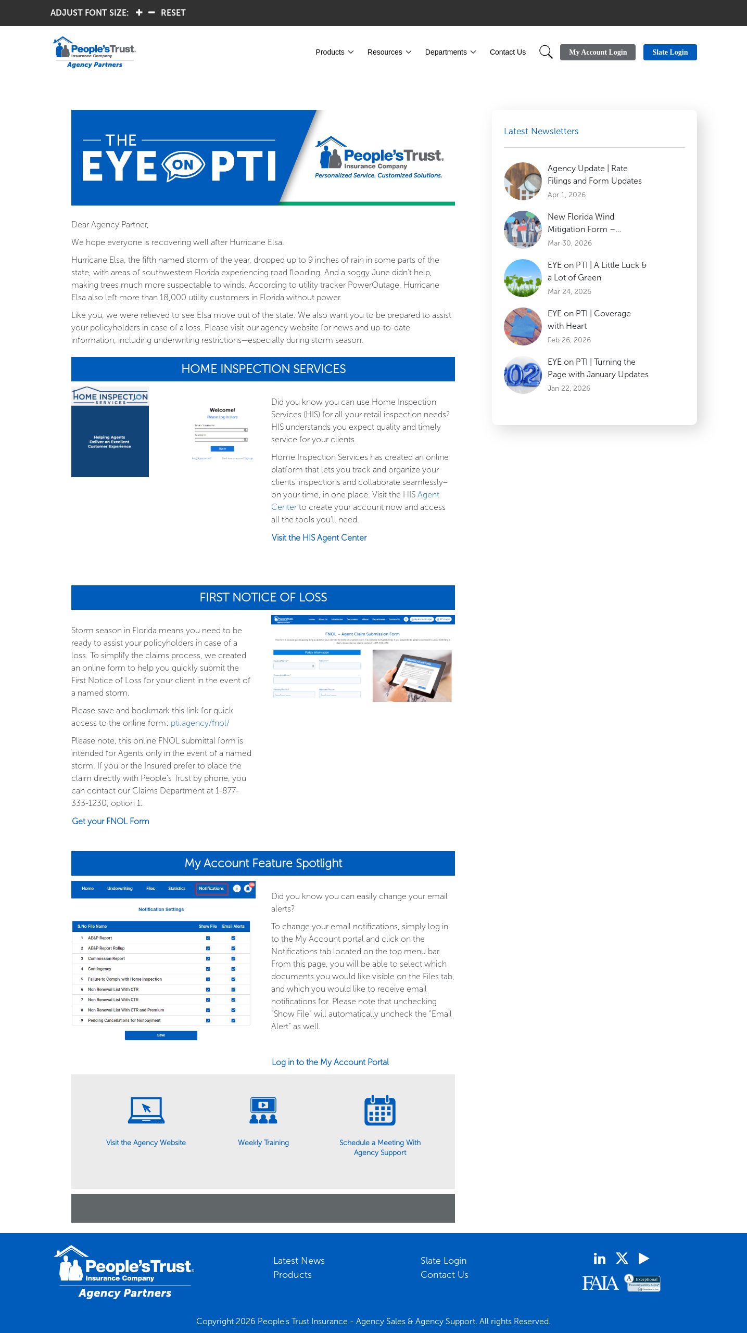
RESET (173, 13)
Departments (446, 52)
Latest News (299, 1260)
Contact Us (508, 52)
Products (330, 52)
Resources (385, 52)
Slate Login (444, 1260)
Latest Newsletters (541, 131)
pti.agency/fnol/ (200, 723)
